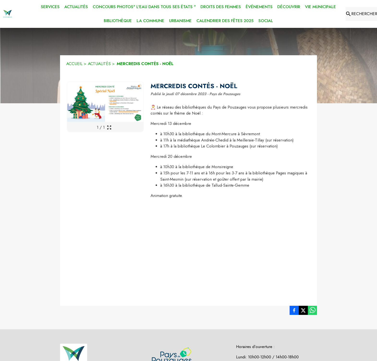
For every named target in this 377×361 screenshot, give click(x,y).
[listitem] (294, 311)
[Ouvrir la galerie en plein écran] (109, 127)
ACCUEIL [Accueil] (74, 64)
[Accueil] (7, 14)
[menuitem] (50, 6)
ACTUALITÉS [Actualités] (99, 64)
